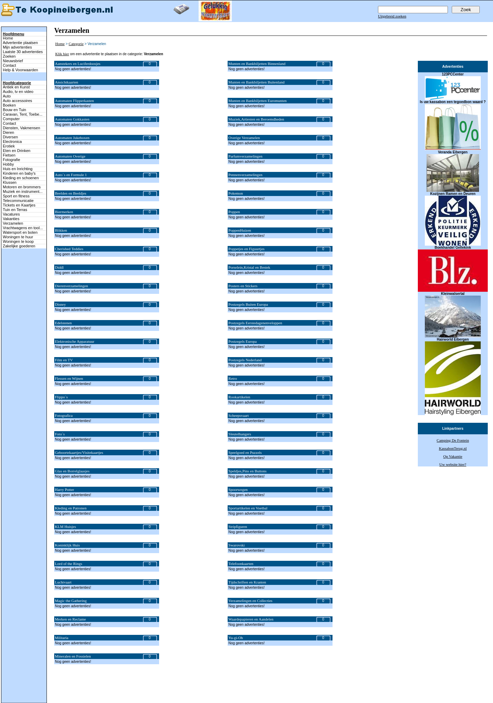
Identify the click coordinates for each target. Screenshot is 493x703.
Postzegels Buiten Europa (248, 304)
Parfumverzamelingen (245, 156)
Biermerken (64, 212)
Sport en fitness (16, 196)
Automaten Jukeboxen (72, 138)
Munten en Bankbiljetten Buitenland (256, 82)
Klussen (9, 182)
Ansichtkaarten (66, 82)
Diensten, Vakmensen (21, 128)
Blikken (61, 230)
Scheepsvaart (238, 415)
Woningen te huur (18, 237)
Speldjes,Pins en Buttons (247, 471)
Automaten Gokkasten (72, 119)
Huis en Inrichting (18, 169)
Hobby (8, 164)
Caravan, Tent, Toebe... (22, 114)
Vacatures (11, 214)
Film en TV (64, 360)
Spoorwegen (238, 489)
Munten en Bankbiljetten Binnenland (256, 63)
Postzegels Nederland (245, 360)
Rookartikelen (239, 397)
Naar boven (9, 685)
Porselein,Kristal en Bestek (249, 267)
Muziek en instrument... (23, 191)
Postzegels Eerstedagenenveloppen (255, 323)
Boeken (9, 105)
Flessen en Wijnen (69, 378)
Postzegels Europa (242, 341)
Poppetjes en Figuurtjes (246, 249)
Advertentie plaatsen (20, 43)
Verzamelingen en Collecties (250, 601)
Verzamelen (13, 223)
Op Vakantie (452, 456)
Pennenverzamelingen (245, 175)
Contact (9, 65)
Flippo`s (61, 397)
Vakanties (11, 219)
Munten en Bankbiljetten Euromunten (257, 101)
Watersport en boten (20, 232)
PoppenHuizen (239, 230)
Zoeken (9, 56)
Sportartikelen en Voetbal (247, 508)
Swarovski (236, 545)
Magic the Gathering (71, 601)
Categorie (76, 44)
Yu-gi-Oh (235, 638)
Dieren (8, 132)
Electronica (12, 141)
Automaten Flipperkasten (74, 101)
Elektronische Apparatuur (74, 341)
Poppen (234, 212)
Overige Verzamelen (244, 138)
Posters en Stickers (242, 286)
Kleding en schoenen (21, 178)
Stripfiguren (237, 526)
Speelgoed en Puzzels (245, 452)
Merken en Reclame (70, 619)
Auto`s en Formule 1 (71, 175)
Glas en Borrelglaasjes (72, 471)
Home (8, 38)
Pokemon (235, 193)
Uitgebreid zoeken (392, 16)
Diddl (59, 267)
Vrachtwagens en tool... (23, 228)
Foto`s (60, 434)
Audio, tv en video (18, 91)
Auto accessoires (17, 101)
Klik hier (62, 54)
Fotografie (11, 160)
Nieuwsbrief (13, 61)
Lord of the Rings (68, 563)
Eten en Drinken (16, 150)
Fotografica (64, 415)
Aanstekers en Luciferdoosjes (77, 63)
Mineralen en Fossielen (73, 656)
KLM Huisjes (65, 526)
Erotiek (9, 146)
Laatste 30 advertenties (23, 52)
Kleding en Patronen (70, 508)
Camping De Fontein (453, 440)
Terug (169, 693)
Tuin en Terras (15, 210)
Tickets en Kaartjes (19, 205)
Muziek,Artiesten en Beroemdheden (256, 119)
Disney (60, 304)
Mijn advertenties (17, 47)
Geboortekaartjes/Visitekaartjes (79, 452)
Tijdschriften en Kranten (247, 582)
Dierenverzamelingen (71, 286)
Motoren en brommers (22, 187)
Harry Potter (64, 489)
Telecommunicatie (18, 200)
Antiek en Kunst (16, 87)
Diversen (10, 137)
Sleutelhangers (239, 434)
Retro (232, 378)
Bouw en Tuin (14, 110)
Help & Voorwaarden (20, 70)
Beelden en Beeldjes (70, 193)
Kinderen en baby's (19, 173)
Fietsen (9, 155)
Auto (7, 96)
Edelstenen (63, 323)
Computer (11, 119)
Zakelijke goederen (19, 246)
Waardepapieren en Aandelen (250, 619)
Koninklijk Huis (67, 545)
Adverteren (283, 693)
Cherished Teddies (69, 249)
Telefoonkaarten (240, 563)
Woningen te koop (18, 241)
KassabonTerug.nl (453, 448)
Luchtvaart (63, 582)
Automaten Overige (70, 156)
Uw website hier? (453, 464)
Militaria (62, 638)
